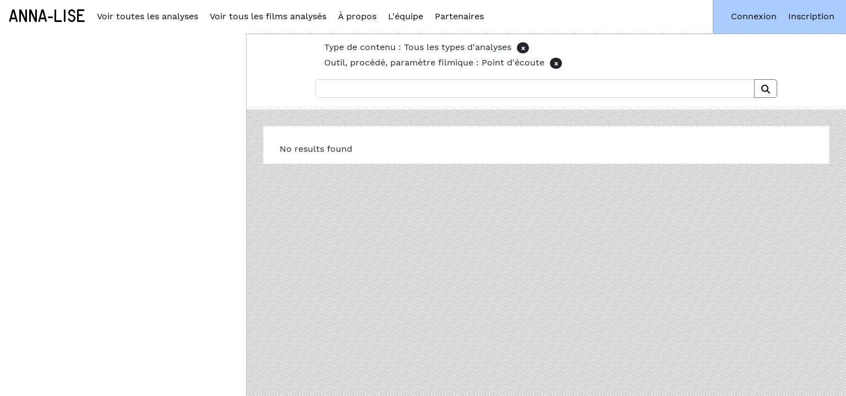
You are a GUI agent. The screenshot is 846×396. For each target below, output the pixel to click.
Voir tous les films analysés (268, 16)
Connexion (754, 16)
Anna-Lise (47, 16)
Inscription (811, 16)
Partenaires (459, 16)
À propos (357, 16)
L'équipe (405, 16)
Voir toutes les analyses (147, 16)
